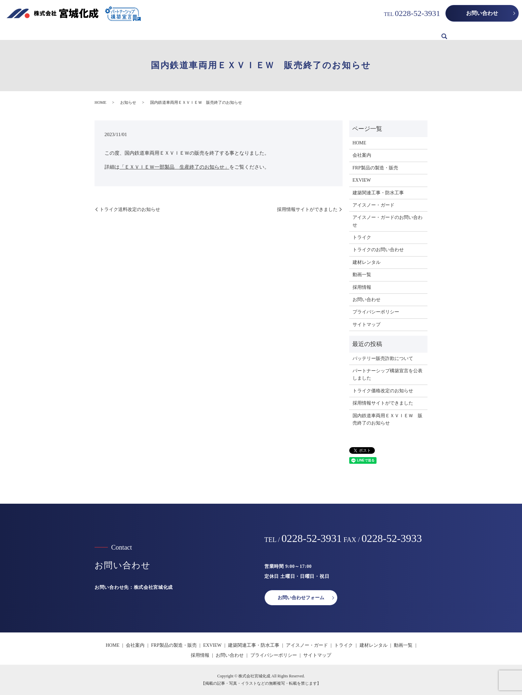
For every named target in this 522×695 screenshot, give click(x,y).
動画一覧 (397, 33)
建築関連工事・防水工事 (236, 33)
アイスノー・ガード (293, 33)
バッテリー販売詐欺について (383, 358)
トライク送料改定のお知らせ (130, 209)
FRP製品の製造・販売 (151, 33)
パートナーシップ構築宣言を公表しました (387, 374)
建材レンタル (365, 33)
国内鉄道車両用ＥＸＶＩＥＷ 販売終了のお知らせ (387, 419)
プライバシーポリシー (376, 311)
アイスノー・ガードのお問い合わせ (387, 221)
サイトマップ (367, 324)
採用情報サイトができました (307, 209)
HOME (84, 33)
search (444, 34)
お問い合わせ (482, 13)
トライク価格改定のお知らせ (383, 390)
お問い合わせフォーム (301, 597)
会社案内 (110, 33)
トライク (332, 33)
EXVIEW (192, 33)
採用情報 (425, 33)
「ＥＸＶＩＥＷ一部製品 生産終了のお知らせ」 (174, 167)
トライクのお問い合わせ (378, 249)
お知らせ (128, 102)
